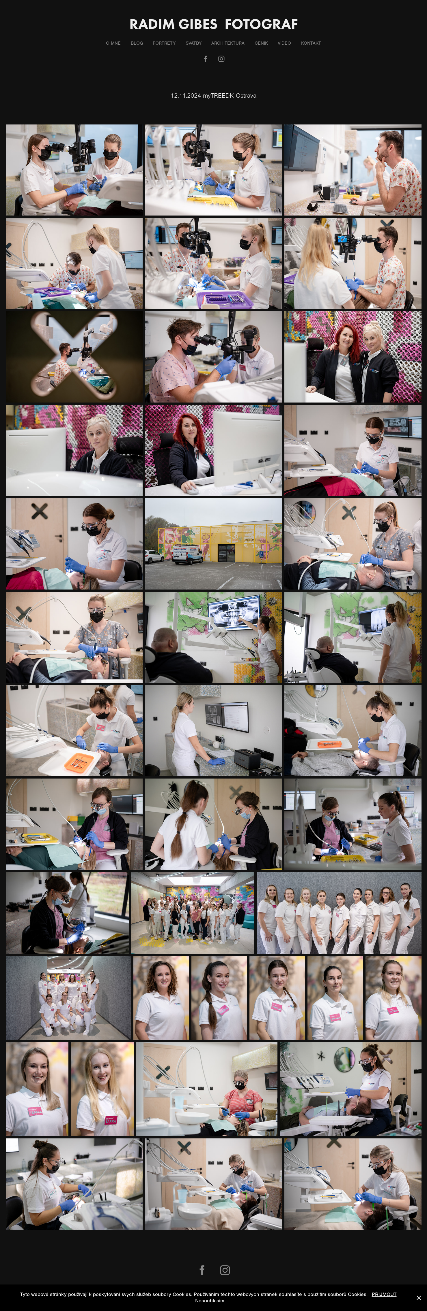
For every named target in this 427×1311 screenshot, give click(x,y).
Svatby (194, 43)
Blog (137, 43)
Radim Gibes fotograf (213, 24)
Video (284, 43)
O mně (113, 43)
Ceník (261, 43)
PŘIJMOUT (384, 1294)
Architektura (228, 43)
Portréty (164, 43)
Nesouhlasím (209, 1301)
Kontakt (311, 43)
